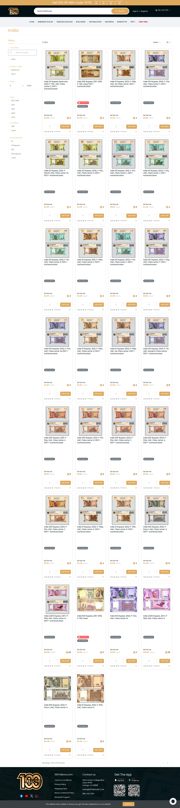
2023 (13, 117)
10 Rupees (15, 145)
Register (144, 11)
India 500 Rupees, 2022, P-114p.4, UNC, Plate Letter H (56, 706)
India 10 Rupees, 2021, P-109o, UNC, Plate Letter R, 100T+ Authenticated (90, 351)
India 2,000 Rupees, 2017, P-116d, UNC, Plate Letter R (155, 617)
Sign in (135, 11)
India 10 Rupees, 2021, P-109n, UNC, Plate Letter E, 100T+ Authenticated (90, 262)
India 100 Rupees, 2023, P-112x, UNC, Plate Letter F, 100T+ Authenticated (156, 84)
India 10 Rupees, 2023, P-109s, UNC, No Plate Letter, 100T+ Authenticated (123, 84)
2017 (13, 105)
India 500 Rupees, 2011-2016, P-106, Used (89, 617)
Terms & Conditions (63, 780)
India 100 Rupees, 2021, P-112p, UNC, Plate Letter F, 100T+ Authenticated (156, 262)
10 (12, 141)
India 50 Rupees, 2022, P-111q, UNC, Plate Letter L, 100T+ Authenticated (156, 173)
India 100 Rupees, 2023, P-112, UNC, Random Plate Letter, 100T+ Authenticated (156, 351)
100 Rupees (16, 154)
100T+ (133, 22)
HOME (31, 22)
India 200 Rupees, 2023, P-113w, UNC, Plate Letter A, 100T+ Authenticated (155, 440)
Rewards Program (62, 797)
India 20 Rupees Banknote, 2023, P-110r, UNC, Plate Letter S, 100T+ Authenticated (56, 85)
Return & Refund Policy (64, 793)
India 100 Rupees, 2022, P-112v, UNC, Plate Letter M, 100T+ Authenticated (57, 351)
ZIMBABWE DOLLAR (45, 22)
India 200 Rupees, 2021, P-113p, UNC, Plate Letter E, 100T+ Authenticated (55, 440)
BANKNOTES (122, 22)
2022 (13, 113)
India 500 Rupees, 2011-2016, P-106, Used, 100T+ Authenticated (89, 84)
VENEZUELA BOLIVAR (64, 22)
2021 (13, 109)
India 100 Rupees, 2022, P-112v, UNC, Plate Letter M (123, 617)
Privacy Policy (60, 784)
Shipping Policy (61, 788)
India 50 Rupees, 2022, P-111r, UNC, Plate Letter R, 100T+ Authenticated (56, 262)
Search (120, 11)
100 (12, 149)
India (13, 59)
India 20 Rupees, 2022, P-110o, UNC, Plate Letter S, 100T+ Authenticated (90, 173)
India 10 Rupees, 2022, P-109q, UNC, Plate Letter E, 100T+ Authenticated (90, 529)
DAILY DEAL (143, 22)
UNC (13, 126)
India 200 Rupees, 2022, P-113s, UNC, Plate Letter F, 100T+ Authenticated (122, 440)
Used (13, 130)
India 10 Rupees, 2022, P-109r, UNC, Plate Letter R (90, 706)
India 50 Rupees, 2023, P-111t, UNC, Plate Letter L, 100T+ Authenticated (123, 262)
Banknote (15, 70)
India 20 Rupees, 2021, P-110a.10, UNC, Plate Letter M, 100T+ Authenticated (56, 173)
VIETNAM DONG (95, 22)
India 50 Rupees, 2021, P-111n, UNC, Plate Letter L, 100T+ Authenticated (122, 173)
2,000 (13, 158)
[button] (23, 48)
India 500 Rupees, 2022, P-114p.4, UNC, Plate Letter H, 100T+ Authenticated (155, 529)
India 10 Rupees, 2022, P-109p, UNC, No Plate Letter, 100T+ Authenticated (123, 351)
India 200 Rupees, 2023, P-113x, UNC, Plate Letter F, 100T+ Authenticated (56, 529)
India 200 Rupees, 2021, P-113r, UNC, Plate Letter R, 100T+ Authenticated (90, 440)
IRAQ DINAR (80, 22)
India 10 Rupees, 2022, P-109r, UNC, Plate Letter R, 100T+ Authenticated (123, 529)
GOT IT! (128, 804)
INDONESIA (109, 22)
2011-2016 (15, 100)
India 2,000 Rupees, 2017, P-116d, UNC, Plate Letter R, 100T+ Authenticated (56, 618)
